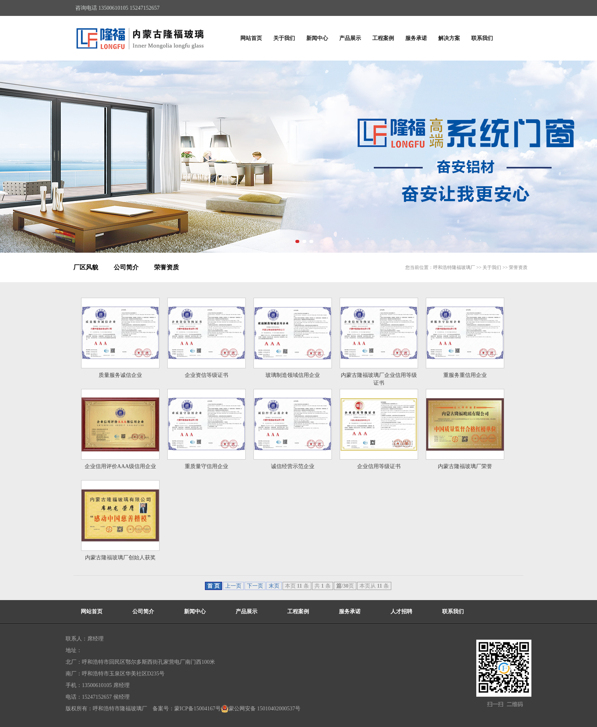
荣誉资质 (166, 267)
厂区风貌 (85, 267)
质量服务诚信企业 (120, 375)
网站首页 (251, 38)
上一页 (233, 586)
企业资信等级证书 (206, 375)
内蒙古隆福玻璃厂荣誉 (465, 466)
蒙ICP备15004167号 (197, 708)
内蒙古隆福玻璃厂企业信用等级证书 (379, 379)
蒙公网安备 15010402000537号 (261, 709)
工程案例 (383, 38)
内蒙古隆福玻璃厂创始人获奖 (120, 557)
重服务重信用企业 (465, 375)
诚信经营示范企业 (292, 466)
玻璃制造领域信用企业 (293, 375)
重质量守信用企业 (206, 466)
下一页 (255, 586)
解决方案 (449, 38)
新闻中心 (317, 38)
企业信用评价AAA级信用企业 (120, 466)
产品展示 (350, 38)
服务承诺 (416, 38)
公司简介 (126, 267)
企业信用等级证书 (379, 466)
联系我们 (482, 38)
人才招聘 (401, 611)
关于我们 (284, 38)
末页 (274, 586)
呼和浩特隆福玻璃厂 (454, 267)
